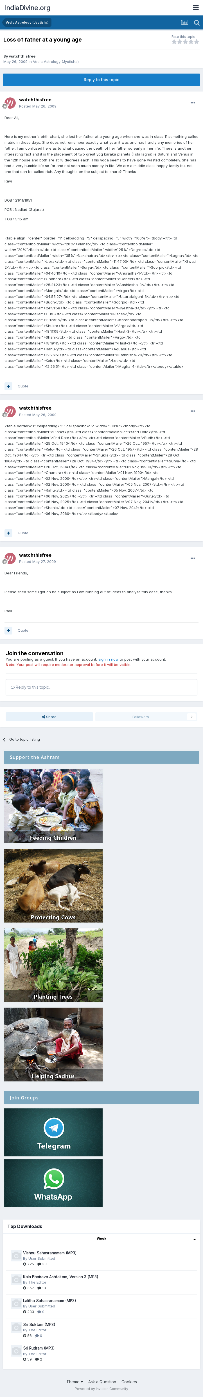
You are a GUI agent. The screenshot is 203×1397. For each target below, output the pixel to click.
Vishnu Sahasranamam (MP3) (50, 1253)
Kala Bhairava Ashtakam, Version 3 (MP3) (60, 1277)
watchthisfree (22, 56)
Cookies (129, 1381)
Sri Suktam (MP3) (39, 1324)
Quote (23, 386)
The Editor (37, 1282)
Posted (38, 106)
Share (49, 717)
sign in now (108, 659)
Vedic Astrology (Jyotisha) (56, 61)
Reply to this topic (101, 79)
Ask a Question (102, 1381)
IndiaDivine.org (27, 8)
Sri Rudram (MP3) (39, 1348)
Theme (74, 1381)
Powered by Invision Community (101, 1389)
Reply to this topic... (31, 687)
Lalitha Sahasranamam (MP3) (49, 1300)
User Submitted (41, 1258)
